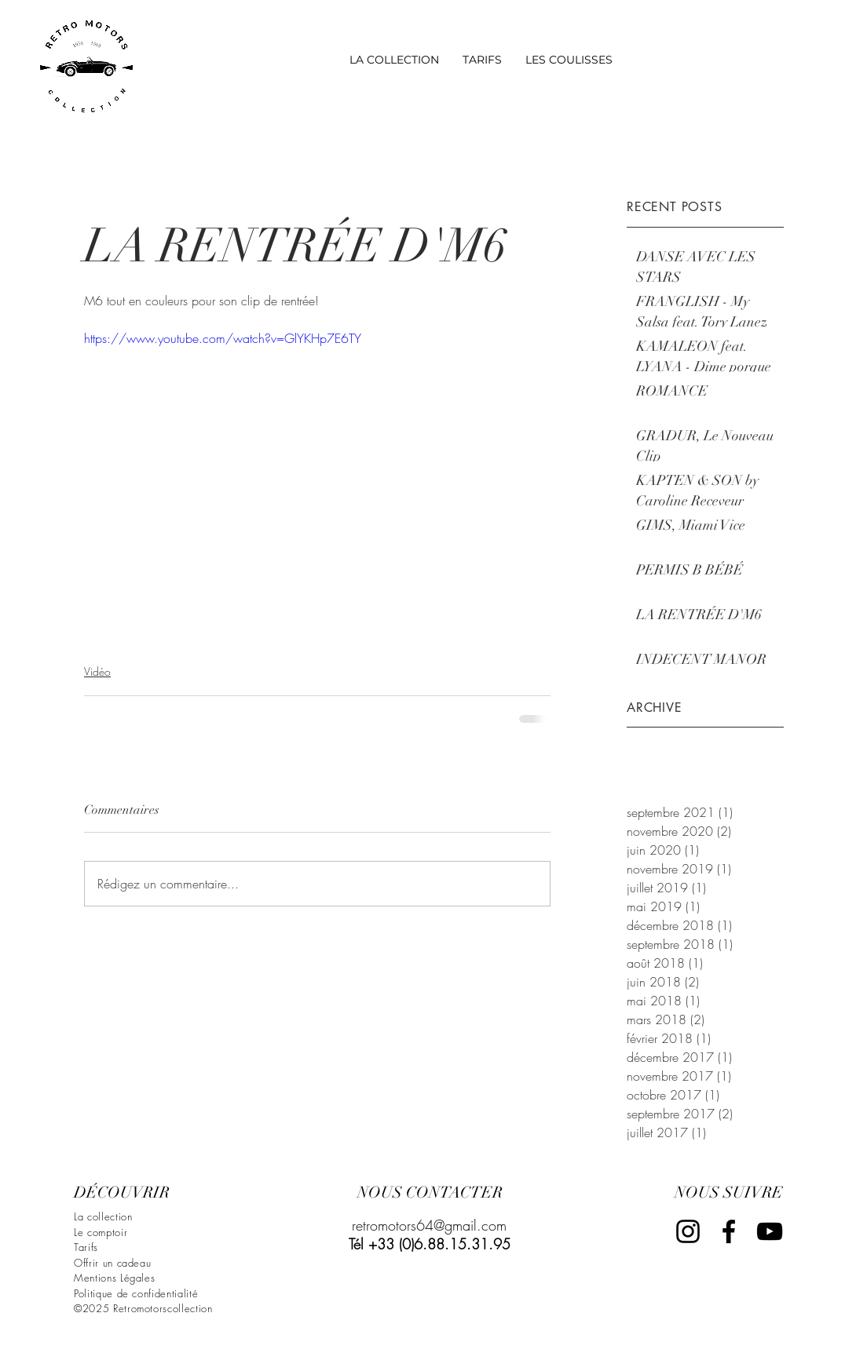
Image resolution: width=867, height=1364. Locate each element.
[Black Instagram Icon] (688, 1231)
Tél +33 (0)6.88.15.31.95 (429, 1244)
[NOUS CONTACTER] (429, 1193)
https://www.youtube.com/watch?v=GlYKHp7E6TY (222, 338)
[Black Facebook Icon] (728, 1231)
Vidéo (97, 671)
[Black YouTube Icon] (769, 1231)
